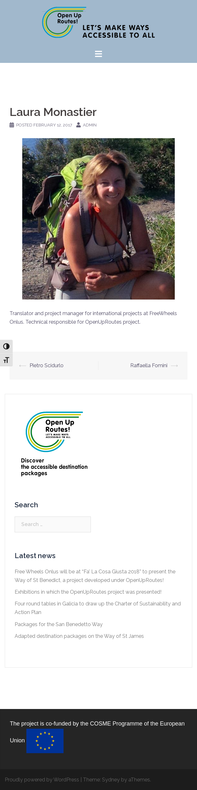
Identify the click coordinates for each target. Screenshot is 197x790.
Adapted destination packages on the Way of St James (79, 636)
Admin (90, 125)
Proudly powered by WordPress (42, 780)
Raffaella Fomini (148, 365)
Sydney (111, 780)
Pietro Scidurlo (47, 365)
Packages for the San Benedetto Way (59, 624)
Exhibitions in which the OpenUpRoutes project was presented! (88, 592)
